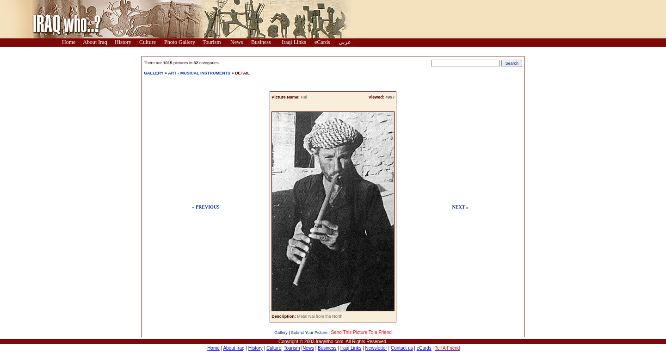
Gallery (281, 332)
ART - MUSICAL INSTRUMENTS (199, 73)
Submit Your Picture (309, 332)
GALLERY (154, 73)
